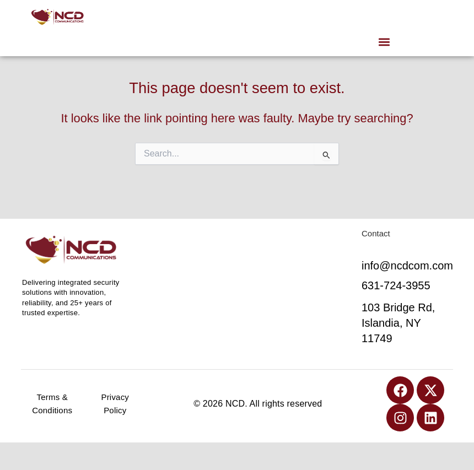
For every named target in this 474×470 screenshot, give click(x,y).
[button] (384, 42)
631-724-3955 (396, 285)
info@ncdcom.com (407, 266)
